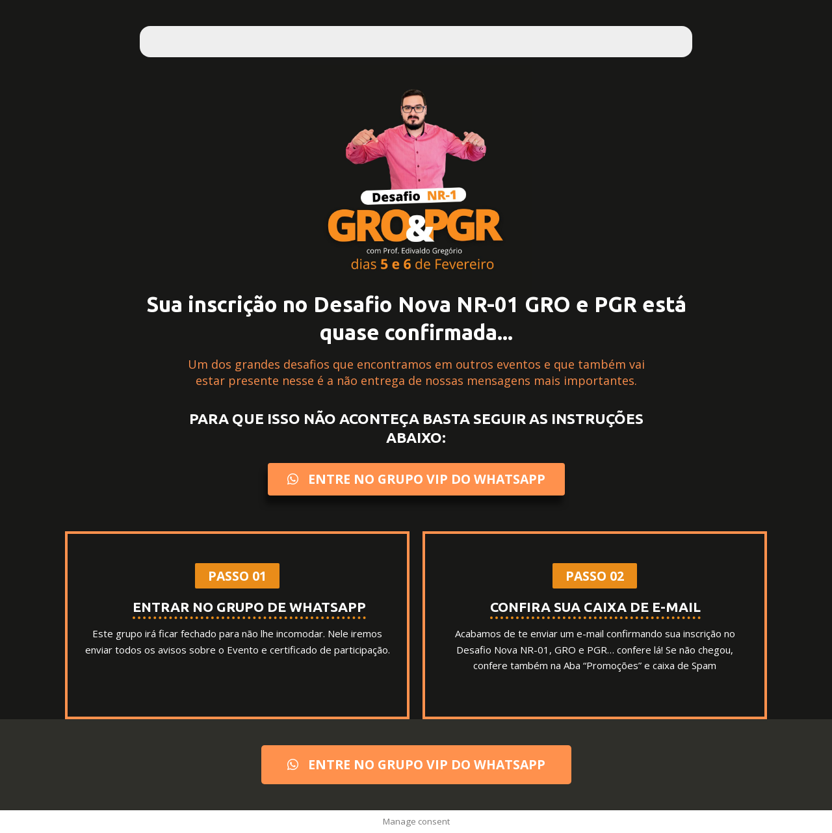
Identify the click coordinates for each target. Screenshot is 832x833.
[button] (237, 576)
